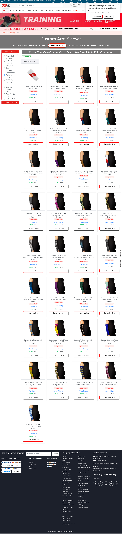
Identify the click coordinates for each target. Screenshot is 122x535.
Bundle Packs (66, 473)
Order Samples (66, 476)
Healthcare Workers (83, 481)
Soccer (8, 68)
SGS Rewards (81, 500)
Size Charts (81, 494)
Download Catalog (83, 491)
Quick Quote (81, 456)
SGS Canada (32, 464)
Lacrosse (9, 82)
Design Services (67, 465)
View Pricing (33, 94)
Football (9, 63)
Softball (9, 61)
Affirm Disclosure (67, 516)
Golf (7, 96)
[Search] (19, 5)
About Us (65, 509)
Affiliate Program (83, 465)
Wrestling (9, 80)
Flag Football (11, 94)
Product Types (10, 102)
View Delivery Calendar (66, 490)
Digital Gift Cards (83, 507)
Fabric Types (66, 502)
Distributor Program (84, 470)
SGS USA (31, 462)
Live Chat (99, 471)
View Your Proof (67, 495)
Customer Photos (67, 507)
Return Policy (66, 511)
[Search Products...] (40, 5)
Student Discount (83, 478)
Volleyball (9, 66)
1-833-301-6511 (102, 461)
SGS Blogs (81, 505)
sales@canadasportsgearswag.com (107, 463)
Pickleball (9, 92)
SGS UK (31, 466)
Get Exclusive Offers (12, 453)
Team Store (81, 458)
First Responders (83, 483)
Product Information (29, 61)
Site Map (64, 514)
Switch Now (97, 16)
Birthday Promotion (84, 476)
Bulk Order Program (84, 467)
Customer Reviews (68, 505)
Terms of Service (67, 520)
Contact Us (65, 456)
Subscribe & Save (83, 489)
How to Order (66, 482)
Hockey (9, 70)
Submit (55, 454)
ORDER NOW (57, 45)
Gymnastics (10, 99)
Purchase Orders (120, 258)
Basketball (10, 56)
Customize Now (33, 102)
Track (8, 77)
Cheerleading (11, 73)
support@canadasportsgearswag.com (104, 468)
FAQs (64, 485)
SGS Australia (33, 469)
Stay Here (108, 16)
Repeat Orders (66, 478)
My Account (66, 487)
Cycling (9, 87)
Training (12, 33)
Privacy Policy (66, 518)
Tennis (8, 89)
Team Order (81, 461)
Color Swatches (67, 498)
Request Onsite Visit (84, 502)
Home (4, 33)
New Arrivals (66, 462)
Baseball (9, 58)
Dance (8, 85)
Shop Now (65, 467)
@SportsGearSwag (108, 475)
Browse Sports (10, 51)
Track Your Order (67, 493)
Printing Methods (67, 500)
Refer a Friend (82, 463)
